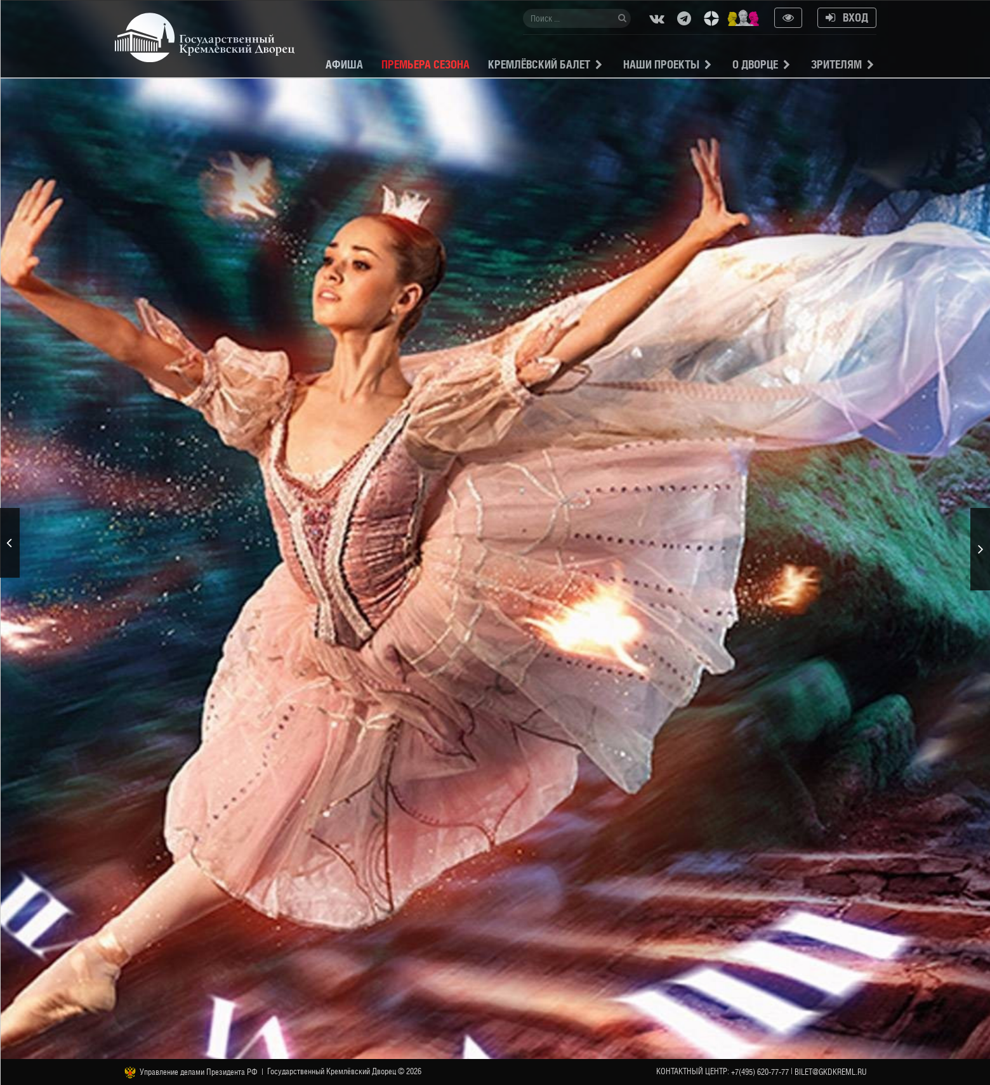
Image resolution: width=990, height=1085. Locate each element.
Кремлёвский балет (539, 64)
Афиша (344, 64)
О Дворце (755, 64)
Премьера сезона (425, 64)
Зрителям (836, 64)
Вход (847, 17)
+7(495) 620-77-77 (760, 1072)
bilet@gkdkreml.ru (831, 1072)
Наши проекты (661, 64)
